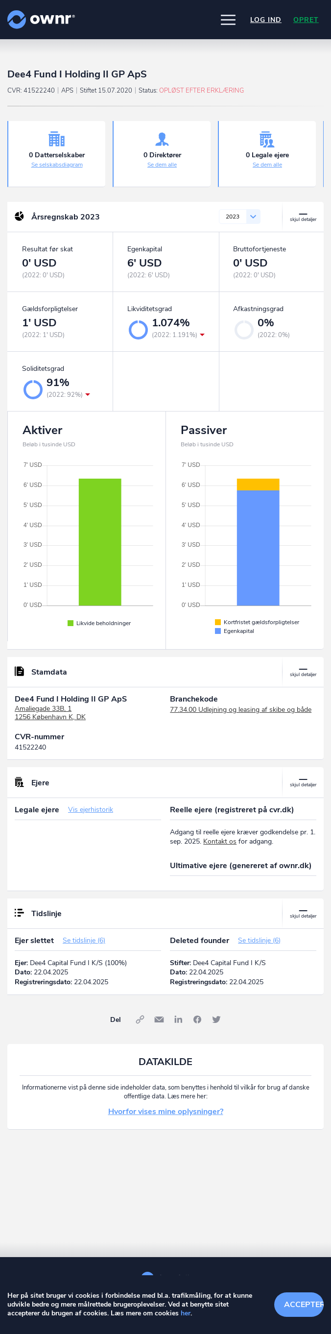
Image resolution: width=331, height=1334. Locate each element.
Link (140, 1019)
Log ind (266, 19)
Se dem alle (162, 165)
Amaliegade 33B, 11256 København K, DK (50, 713)
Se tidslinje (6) (84, 940)
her (185, 1313)
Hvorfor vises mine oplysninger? (165, 1111)
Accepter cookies (304, 1304)
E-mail (159, 1019)
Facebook (197, 1019)
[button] (228, 19)
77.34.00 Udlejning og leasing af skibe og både (240, 709)
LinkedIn (178, 1019)
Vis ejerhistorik (90, 809)
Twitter (216, 1019)
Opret (306, 19)
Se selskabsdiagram (57, 165)
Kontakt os (219, 841)
